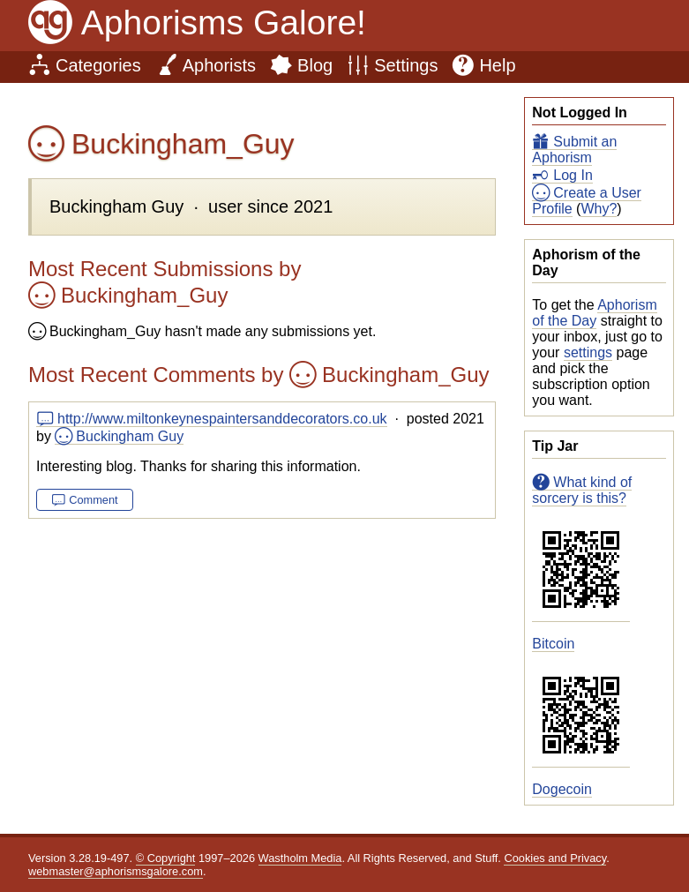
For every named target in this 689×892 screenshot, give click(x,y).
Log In (572, 175)
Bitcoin (553, 643)
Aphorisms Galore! (223, 22)
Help (497, 65)
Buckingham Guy (129, 436)
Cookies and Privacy (555, 858)
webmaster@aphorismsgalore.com (115, 871)
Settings (406, 65)
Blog (315, 65)
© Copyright (166, 858)
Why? (598, 208)
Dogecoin (562, 789)
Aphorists (219, 65)
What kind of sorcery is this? (582, 490)
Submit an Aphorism (574, 149)
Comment (93, 499)
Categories (98, 65)
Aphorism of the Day (594, 312)
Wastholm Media (300, 858)
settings (588, 352)
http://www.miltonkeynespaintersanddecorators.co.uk (222, 418)
